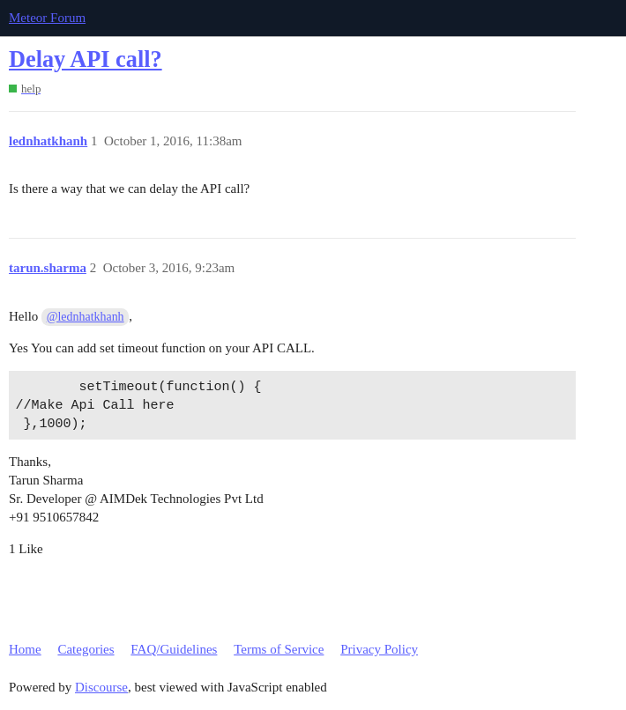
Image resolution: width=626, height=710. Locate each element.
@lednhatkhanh (85, 316)
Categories (85, 649)
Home (25, 649)
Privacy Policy (379, 649)
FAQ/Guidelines (173, 649)
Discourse (101, 687)
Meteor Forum (47, 18)
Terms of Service (279, 649)
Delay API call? (85, 59)
